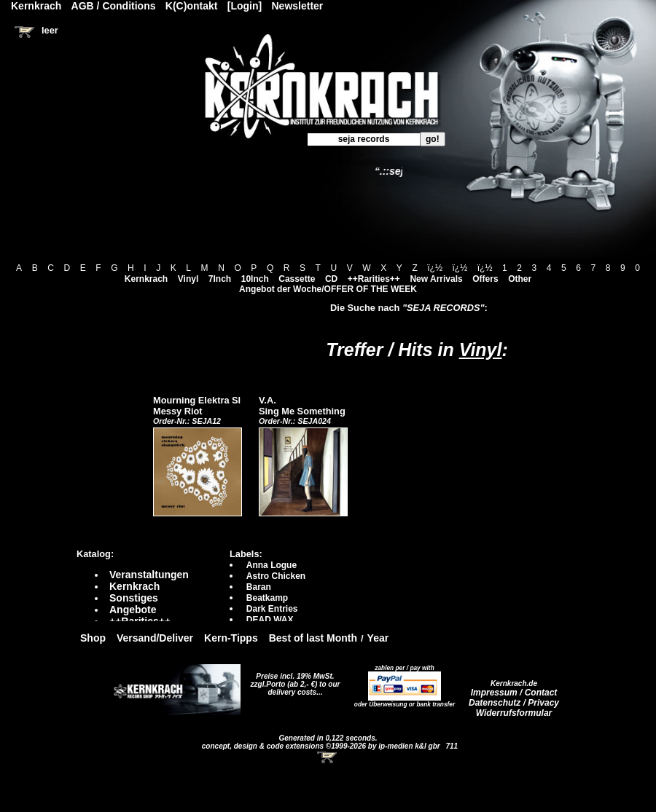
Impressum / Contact (514, 692)
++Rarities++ (374, 279)
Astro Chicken (275, 576)
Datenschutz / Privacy (514, 703)
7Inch (219, 279)
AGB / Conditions (113, 6)
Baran (258, 587)
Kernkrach (146, 279)
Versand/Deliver (155, 638)
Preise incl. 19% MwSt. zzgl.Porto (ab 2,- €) (293, 680)
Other (519, 279)
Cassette (296, 279)
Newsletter (298, 6)
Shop (93, 638)
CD (331, 279)
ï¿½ (434, 268)
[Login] (244, 6)
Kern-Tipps (231, 638)
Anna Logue (271, 565)
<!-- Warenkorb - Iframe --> (328, 757)
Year (378, 638)
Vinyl (188, 279)
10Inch (255, 279)
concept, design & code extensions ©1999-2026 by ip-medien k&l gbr (322, 746)
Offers (485, 279)
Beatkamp (267, 598)
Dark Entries (272, 609)
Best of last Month (313, 638)
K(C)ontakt (191, 6)
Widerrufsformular (514, 713)
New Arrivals (436, 279)
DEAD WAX (270, 620)
